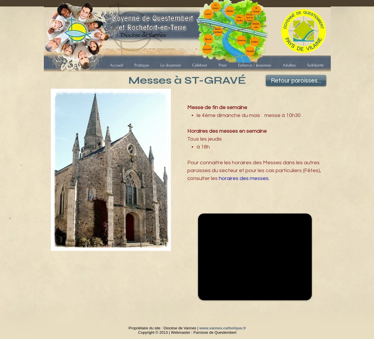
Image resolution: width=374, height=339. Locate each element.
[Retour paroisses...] (296, 80)
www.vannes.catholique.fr (222, 328)
